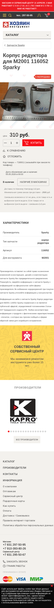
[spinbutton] (11, 142)
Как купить (9, 506)
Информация (12, 480)
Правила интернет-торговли (19, 520)
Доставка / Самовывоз (16, 515)
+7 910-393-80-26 (14, 548)
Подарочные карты (14, 501)
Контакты (10, 474)
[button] (17, 142)
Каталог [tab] (27, 34)
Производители (14, 467)
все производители (27, 439)
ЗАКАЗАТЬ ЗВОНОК (15, 561)
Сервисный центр (13, 496)
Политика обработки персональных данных (28, 525)
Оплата (7, 511)
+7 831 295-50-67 (14, 554)
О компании (10, 486)
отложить (14, 156)
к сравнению (16, 150)
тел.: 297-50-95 (24, 15)
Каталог (9, 461)
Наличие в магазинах (33, 182)
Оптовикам (9, 491)
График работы (14, 566)
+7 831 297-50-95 (14, 544)
